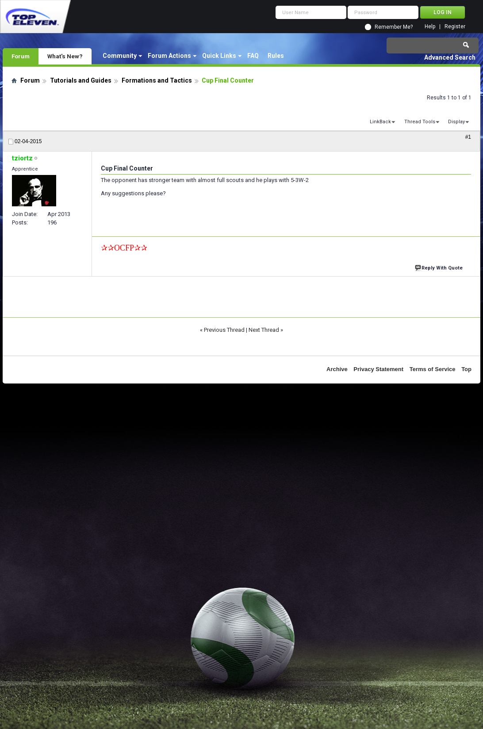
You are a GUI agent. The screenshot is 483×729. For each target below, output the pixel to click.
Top (466, 369)
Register (455, 26)
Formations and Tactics (157, 80)
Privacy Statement (378, 369)
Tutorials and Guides (80, 80)
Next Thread (264, 330)
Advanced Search (449, 57)
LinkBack (380, 122)
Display (456, 122)
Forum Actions (169, 55)
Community (120, 55)
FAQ (253, 55)
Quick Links (219, 55)
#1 (468, 137)
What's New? (65, 56)
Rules (276, 55)
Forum (21, 56)
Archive (337, 369)
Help (430, 26)
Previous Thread (224, 330)
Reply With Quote (440, 267)
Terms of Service (433, 369)
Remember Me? (394, 27)
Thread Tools (419, 122)
